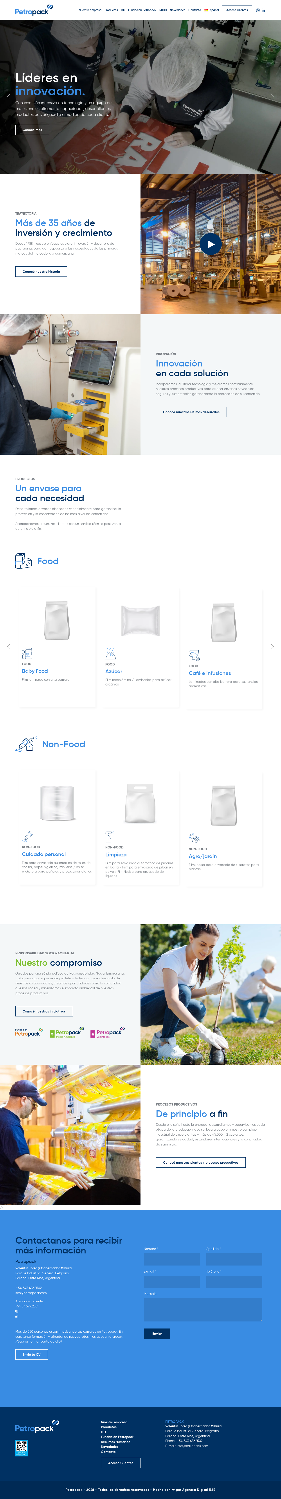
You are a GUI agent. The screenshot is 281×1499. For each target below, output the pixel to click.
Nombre (151, 1249)
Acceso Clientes (237, 10)
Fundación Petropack (142, 10)
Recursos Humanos (115, 1442)
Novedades (177, 10)
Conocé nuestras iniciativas (44, 1011)
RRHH (163, 10)
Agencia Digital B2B (198, 1490)
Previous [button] (8, 97)
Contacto (194, 10)
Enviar (157, 1334)
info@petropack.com (31, 1293)
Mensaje (150, 1294)
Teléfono (214, 1271)
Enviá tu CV (32, 1354)
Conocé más (32, 130)
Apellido (213, 1249)
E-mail (150, 1271)
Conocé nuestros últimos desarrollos (191, 412)
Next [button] (272, 97)
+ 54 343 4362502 (28, 1288)
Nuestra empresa (90, 10)
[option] (140, 97)
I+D (123, 10)
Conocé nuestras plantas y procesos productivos (200, 1162)
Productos (111, 10)
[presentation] (177, 1350)
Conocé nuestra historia (41, 271)
